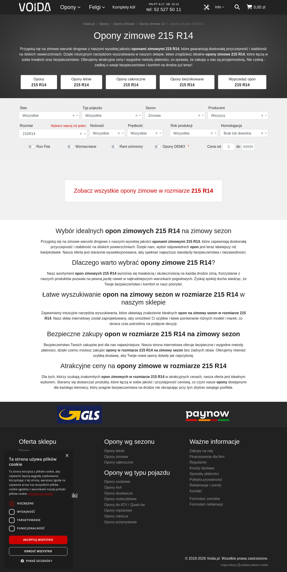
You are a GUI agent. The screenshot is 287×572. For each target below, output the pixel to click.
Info (220, 7)
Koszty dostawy (202, 468)
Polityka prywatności (206, 479)
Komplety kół (124, 7)
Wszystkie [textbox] (48, 115)
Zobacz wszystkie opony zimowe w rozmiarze (143, 191)
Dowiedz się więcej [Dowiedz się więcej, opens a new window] (40, 494)
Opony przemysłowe (120, 522)
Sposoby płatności (204, 474)
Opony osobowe (117, 482)
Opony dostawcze (118, 493)
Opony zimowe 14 (152, 24)
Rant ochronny (131, 146)
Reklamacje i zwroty (205, 485)
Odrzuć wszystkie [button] (38, 551)
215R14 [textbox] (52, 134)
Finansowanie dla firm (207, 457)
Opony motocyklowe (120, 499)
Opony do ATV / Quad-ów (124, 505)
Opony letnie (114, 451)
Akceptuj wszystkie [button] (38, 540)
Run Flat (43, 146)
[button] (38, 561)
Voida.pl (89, 24)
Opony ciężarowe (118, 510)
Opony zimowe (124, 24)
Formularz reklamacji (206, 504)
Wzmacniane (85, 146)
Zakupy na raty (201, 451)
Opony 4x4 (112, 487)
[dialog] (38, 509)
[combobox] (49, 115)
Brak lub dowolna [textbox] (243, 133)
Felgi (97, 7)
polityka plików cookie (254, 565)
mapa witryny (229, 565)
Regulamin (198, 462)
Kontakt (196, 491)
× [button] (66, 455)
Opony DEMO (174, 146)
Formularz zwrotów (205, 499)
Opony (70, 7)
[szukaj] (237, 7)
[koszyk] (255, 7)
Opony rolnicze (116, 516)
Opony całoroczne (118, 462)
